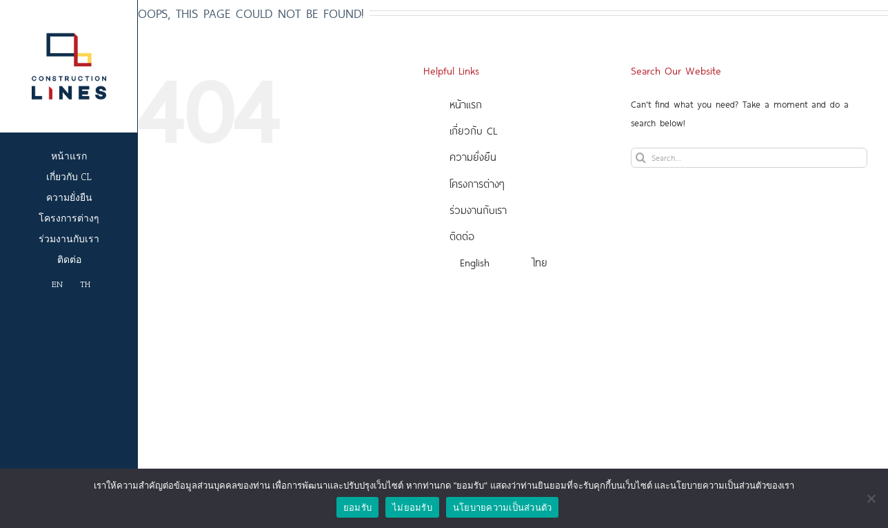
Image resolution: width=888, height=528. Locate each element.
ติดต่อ (462, 236)
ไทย (540, 262)
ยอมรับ (357, 507)
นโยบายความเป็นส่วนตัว (502, 507)
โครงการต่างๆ (477, 183)
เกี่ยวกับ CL (473, 130)
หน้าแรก (466, 104)
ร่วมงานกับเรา (478, 209)
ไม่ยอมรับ (412, 507)
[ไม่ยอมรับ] (871, 498)
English (475, 262)
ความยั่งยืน (473, 156)
